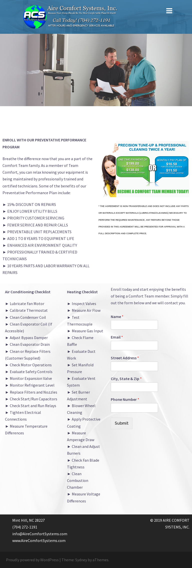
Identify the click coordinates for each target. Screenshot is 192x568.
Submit (121, 423)
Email (117, 337)
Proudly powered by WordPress (32, 559)
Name (117, 316)
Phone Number (125, 399)
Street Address (125, 357)
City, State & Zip (126, 378)
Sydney (81, 559)
